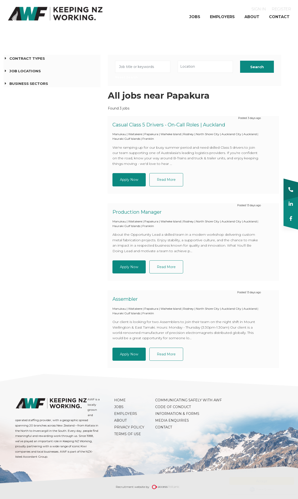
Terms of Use (127, 434)
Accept (257, 481)
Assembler (125, 299)
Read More (166, 179)
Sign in (258, 9)
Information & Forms (173, 413)
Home (120, 400)
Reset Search (126, 77)
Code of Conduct (173, 407)
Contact (279, 17)
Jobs (194, 17)
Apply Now (129, 179)
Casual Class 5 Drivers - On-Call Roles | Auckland (168, 125)
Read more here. (238, 470)
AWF (55, 13)
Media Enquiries (172, 420)
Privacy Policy (129, 427)
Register (281, 9)
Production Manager (137, 212)
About (251, 17)
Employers (222, 17)
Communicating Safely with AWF (173, 400)
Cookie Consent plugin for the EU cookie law (257, 489)
